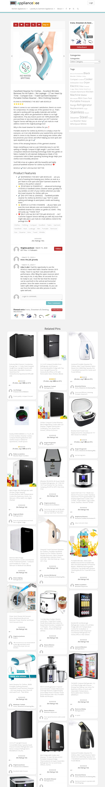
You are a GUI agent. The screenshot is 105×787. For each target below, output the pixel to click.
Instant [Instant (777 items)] (73, 91)
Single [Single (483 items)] (85, 108)
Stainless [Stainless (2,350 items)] (77, 112)
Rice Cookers (48, 646)
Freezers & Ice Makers (20, 392)
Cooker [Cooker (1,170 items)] (88, 79)
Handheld (17, 229)
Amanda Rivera (80, 386)
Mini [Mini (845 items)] (80, 98)
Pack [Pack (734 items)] (90, 98)
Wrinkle (42, 232)
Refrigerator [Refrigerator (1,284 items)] (84, 105)
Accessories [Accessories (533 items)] (79, 74)
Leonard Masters (81, 647)
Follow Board (57, 310)
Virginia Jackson (50, 503)
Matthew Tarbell (50, 386)
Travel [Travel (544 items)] (90, 118)
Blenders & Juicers (81, 586)
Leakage (32, 229)
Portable (45, 229)
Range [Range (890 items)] (73, 105)
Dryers (15, 638)
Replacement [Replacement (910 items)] (76, 108)
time (29, 232)
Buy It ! (46, 25)
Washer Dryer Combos (21, 456)
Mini (38, 229)
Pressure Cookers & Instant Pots (86, 518)
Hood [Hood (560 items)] (86, 89)
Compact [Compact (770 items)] (74, 79)
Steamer (22, 232)
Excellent (42, 225)
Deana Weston (49, 645)
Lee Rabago (17, 390)
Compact (33, 225)
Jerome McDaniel (50, 575)
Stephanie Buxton (81, 516)
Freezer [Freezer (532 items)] (86, 86)
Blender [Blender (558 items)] (73, 76)
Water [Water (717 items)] (84, 121)
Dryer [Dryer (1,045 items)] (87, 82)
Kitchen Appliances (19, 9)
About (60, 9)
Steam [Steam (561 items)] (87, 113)
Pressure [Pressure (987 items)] (85, 101)
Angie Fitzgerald (50, 443)
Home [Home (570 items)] (81, 89)
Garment (57, 225)
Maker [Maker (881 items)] (84, 95)
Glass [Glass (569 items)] (77, 89)
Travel (35, 232)
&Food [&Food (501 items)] (72, 73)
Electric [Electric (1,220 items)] (74, 86)
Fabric (49, 225)
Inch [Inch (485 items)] (89, 89)
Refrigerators (48, 388)
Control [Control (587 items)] (81, 79)
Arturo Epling (17, 578)
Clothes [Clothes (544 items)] (78, 76)
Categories (75, 58)
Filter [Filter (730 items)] (81, 86)
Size (15, 232)
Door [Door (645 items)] (81, 83)
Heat (25, 229)
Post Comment (54, 303)
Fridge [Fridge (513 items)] (72, 89)
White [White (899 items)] (84, 124)
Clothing (25, 225)
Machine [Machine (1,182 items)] (75, 95)
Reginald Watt (18, 514)
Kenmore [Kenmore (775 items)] (81, 91)
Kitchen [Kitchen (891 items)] (89, 91)
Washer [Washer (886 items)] (77, 120)
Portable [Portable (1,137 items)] (75, 101)
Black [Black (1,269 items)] (87, 73)
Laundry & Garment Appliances (42, 9)
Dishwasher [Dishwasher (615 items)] (74, 83)
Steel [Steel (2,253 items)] (84, 117)
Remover (53, 229)
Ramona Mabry (80, 709)
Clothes (17, 225)
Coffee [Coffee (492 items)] (84, 76)
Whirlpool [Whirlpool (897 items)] (75, 124)
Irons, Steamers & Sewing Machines (31, 310)
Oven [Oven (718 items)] (85, 98)
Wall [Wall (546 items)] (71, 121)
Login (91, 3)
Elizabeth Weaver (50, 779)
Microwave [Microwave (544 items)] (74, 98)
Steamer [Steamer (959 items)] (74, 117)
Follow (58, 249)
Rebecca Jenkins (19, 454)
